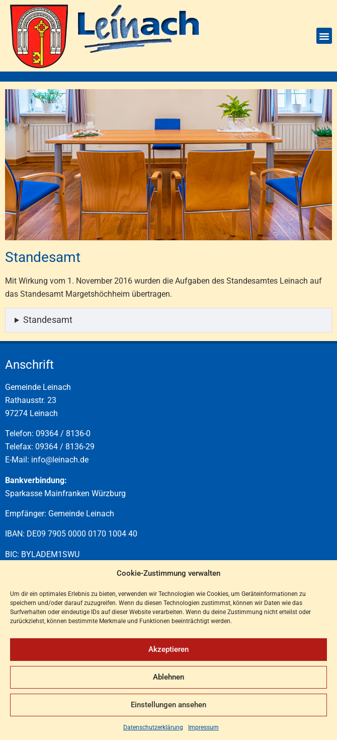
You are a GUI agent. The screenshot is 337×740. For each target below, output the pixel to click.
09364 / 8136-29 (65, 446)
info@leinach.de (60, 459)
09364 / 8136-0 (63, 433)
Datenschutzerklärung (153, 727)
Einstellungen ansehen (168, 704)
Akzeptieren (168, 649)
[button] (324, 36)
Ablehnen (168, 677)
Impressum (203, 727)
